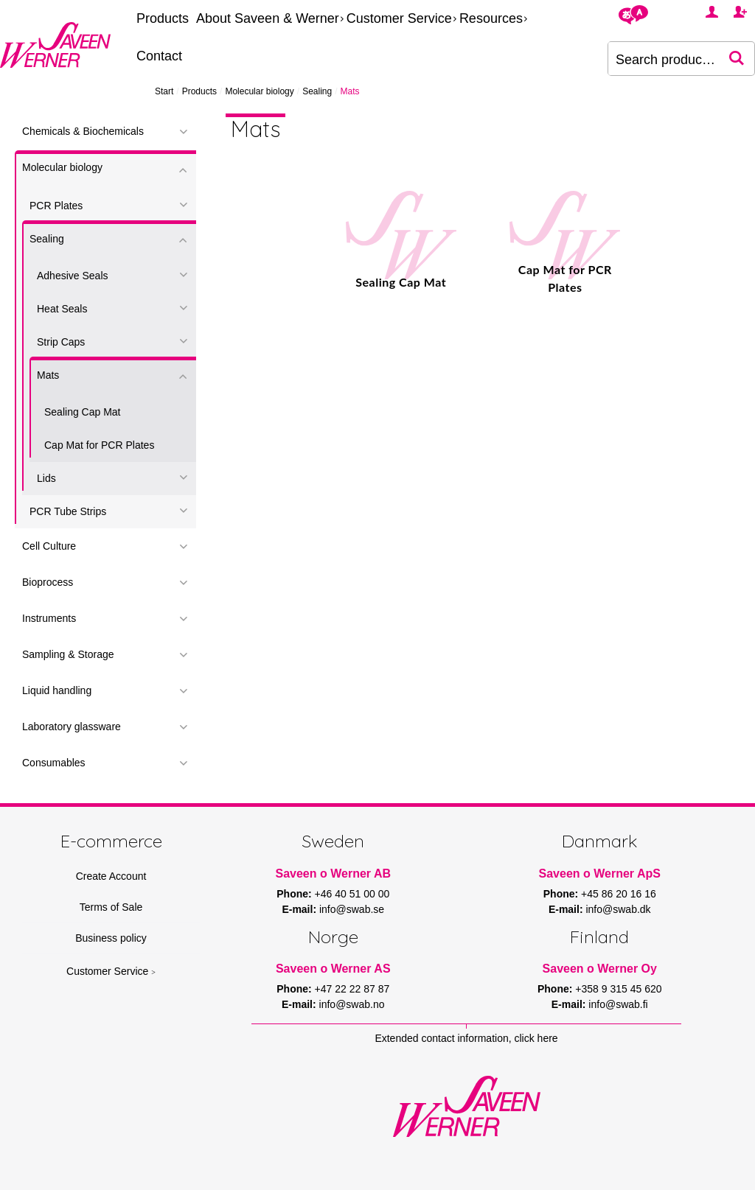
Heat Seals (62, 309)
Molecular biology (259, 91)
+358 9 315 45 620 (618, 989)
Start (164, 91)
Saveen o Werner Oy (600, 968)
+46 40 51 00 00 (352, 894)
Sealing (317, 91)
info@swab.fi (617, 1004)
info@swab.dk (617, 909)
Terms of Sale (111, 907)
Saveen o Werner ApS (600, 873)
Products (162, 18)
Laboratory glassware (71, 726)
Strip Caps (61, 342)
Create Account (111, 876)
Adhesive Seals (72, 275)
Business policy (111, 938)
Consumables (54, 763)
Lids (46, 478)
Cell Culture (49, 546)
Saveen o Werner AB (334, 873)
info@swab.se (351, 909)
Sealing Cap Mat (82, 412)
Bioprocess (47, 582)
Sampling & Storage (68, 654)
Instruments (49, 618)
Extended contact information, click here (466, 1038)
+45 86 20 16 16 (618, 894)
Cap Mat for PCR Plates (99, 445)
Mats (48, 375)
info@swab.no (352, 1004)
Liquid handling (56, 690)
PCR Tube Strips (67, 511)
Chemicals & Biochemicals (83, 131)
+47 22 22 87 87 (352, 989)
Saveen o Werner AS (333, 968)
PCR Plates (56, 205)
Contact (159, 56)
